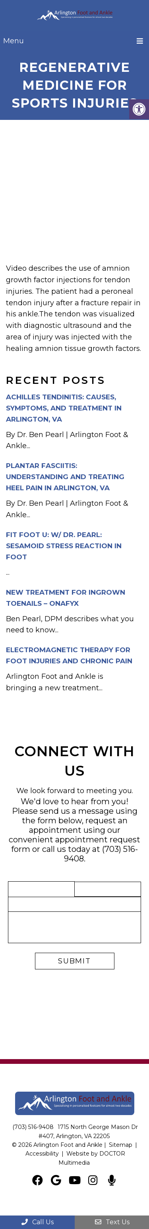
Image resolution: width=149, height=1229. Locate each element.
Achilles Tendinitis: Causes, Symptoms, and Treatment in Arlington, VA (64, 408)
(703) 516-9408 (33, 1127)
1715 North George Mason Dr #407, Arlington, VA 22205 (88, 1131)
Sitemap (120, 1144)
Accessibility (42, 1153)
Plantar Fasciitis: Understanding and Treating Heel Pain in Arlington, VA (65, 477)
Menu (13, 41)
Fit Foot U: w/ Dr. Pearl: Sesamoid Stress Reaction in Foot (64, 546)
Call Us (37, 1222)
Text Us (112, 1222)
